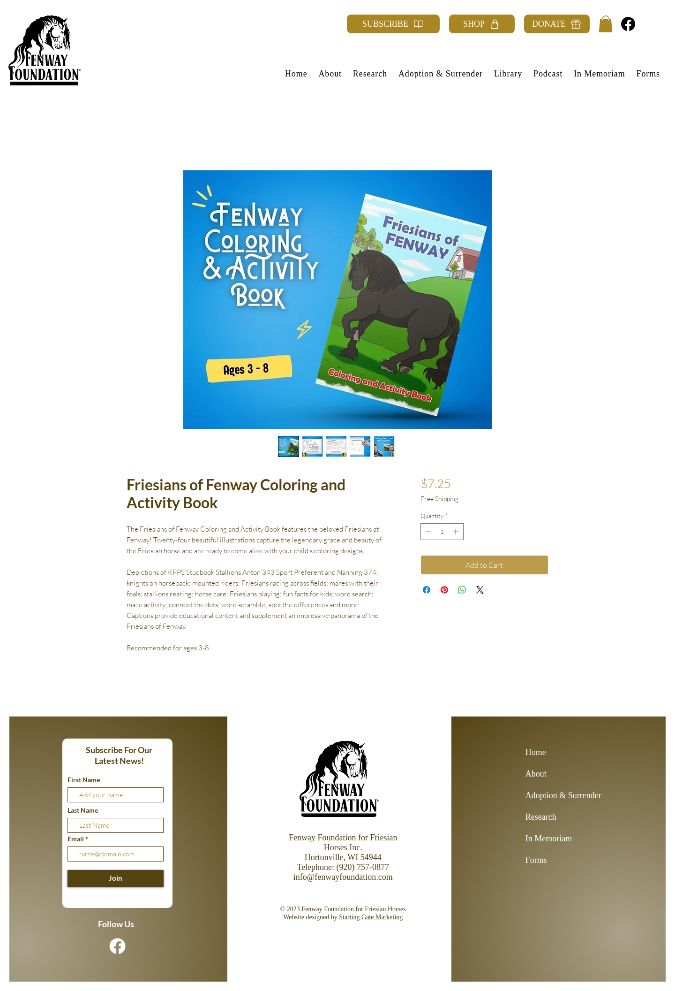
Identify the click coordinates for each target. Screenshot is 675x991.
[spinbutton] (442, 532)
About (536, 773)
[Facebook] (628, 24)
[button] (606, 23)
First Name (84, 780)
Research (540, 817)
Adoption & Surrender (558, 795)
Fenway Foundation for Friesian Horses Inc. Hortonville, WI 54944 (343, 847)
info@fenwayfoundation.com (343, 877)
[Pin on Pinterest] (444, 589)
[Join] (116, 878)
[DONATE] (557, 24)
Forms (536, 860)
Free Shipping (439, 499)
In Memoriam (548, 838)
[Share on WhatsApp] (462, 589)
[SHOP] (482, 24)
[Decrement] (427, 532)
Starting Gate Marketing (371, 917)
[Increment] (456, 532)
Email (76, 839)
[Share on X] (480, 589)
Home (535, 752)
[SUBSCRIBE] (393, 24)
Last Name (83, 810)
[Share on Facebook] (426, 589)
